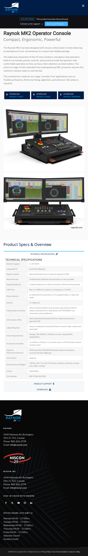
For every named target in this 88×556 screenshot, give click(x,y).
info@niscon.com (18, 487)
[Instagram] (24, 502)
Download (20, 95)
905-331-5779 (18, 441)
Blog (78, 552)
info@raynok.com (18, 444)
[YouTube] (18, 502)
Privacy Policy (46, 552)
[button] (5, 200)
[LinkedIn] (31, 502)
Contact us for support (30, 23)
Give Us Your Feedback (59, 552)
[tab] (44, 254)
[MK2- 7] (44, 200)
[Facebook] (5, 502)
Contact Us (72, 552)
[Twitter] (12, 502)
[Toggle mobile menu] (83, 6)
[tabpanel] (44, 319)
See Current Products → (56, 24)
